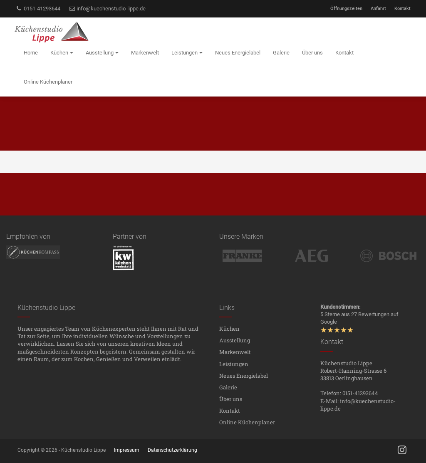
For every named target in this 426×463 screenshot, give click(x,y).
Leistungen (233, 364)
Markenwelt (235, 352)
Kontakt (402, 8)
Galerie (228, 387)
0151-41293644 (37, 8)
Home (31, 53)
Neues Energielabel (243, 375)
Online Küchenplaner (247, 422)
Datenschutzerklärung (172, 450)
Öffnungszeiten (346, 8)
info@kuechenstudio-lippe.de (107, 8)
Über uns (230, 399)
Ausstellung (234, 340)
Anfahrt (378, 8)
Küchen (229, 328)
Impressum (126, 450)
